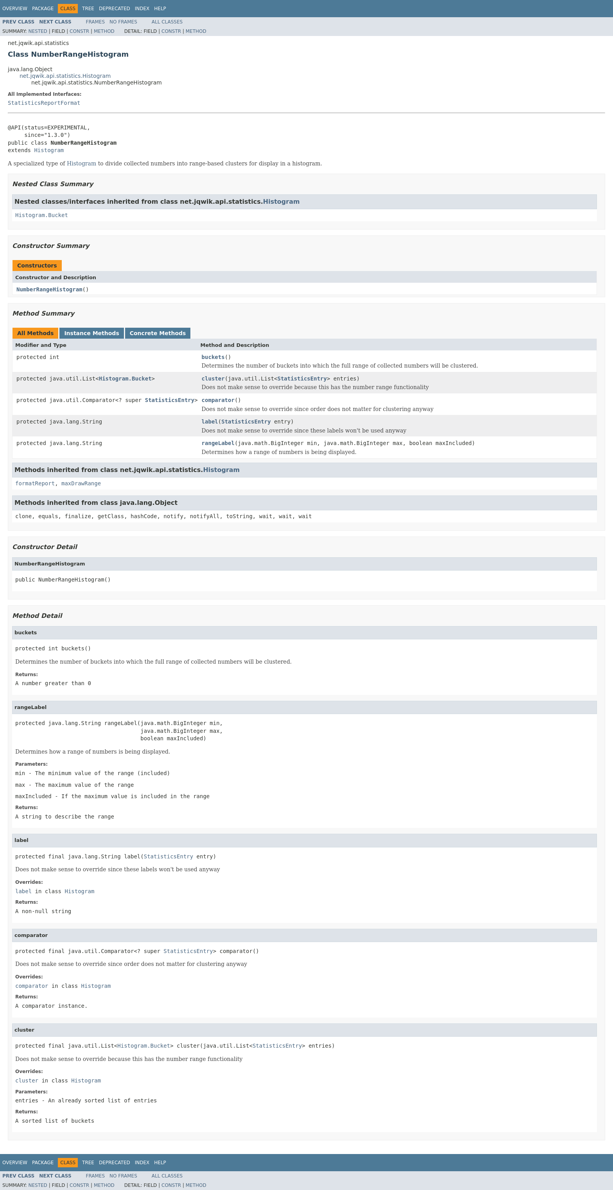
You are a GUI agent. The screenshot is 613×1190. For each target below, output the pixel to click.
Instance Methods (91, 333)
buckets (213, 357)
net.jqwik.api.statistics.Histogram (65, 76)
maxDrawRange (81, 483)
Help (160, 8)
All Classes (167, 22)
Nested (37, 31)
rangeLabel (218, 443)
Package (43, 8)
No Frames (123, 22)
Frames (95, 22)
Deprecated (114, 8)
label (210, 421)
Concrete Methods (158, 333)
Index (142, 8)
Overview (14, 8)
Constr (79, 31)
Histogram (49, 150)
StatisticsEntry (301, 378)
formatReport (35, 483)
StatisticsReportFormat (44, 103)
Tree (88, 8)
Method (104, 31)
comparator (218, 400)
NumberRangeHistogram (49, 289)
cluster (213, 378)
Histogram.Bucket (41, 215)
